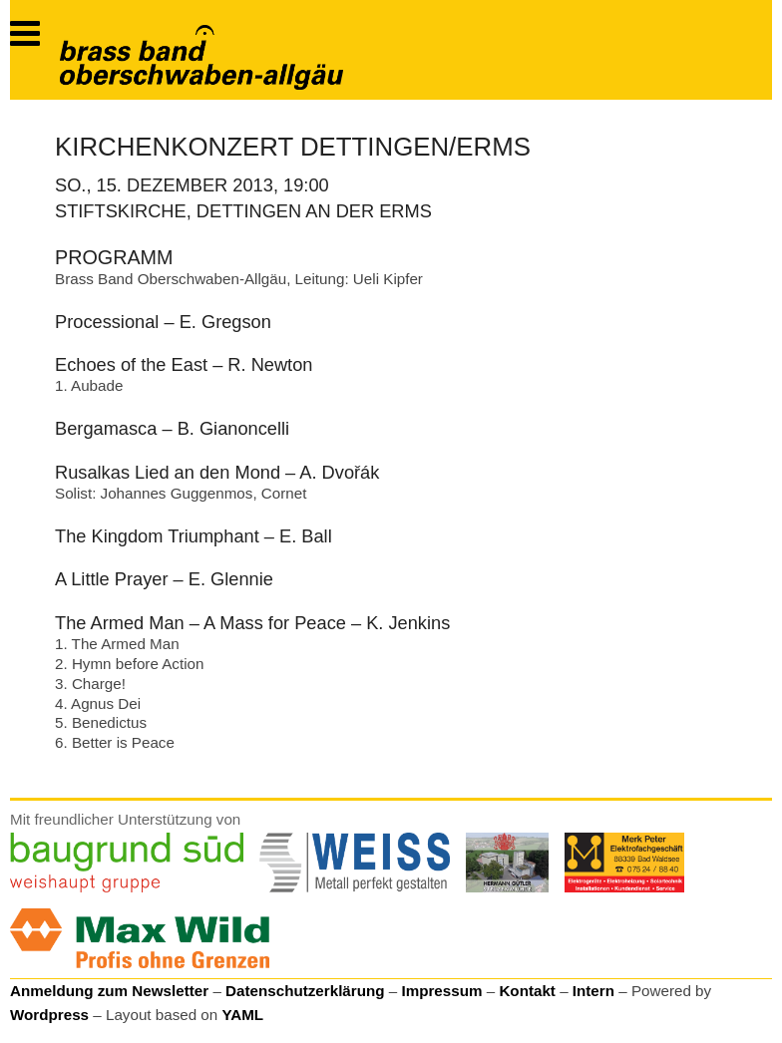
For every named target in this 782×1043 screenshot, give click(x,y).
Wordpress (49, 1014)
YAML (242, 1014)
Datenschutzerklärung (305, 990)
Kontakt (527, 990)
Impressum (441, 990)
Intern (593, 990)
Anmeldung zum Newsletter (109, 990)
